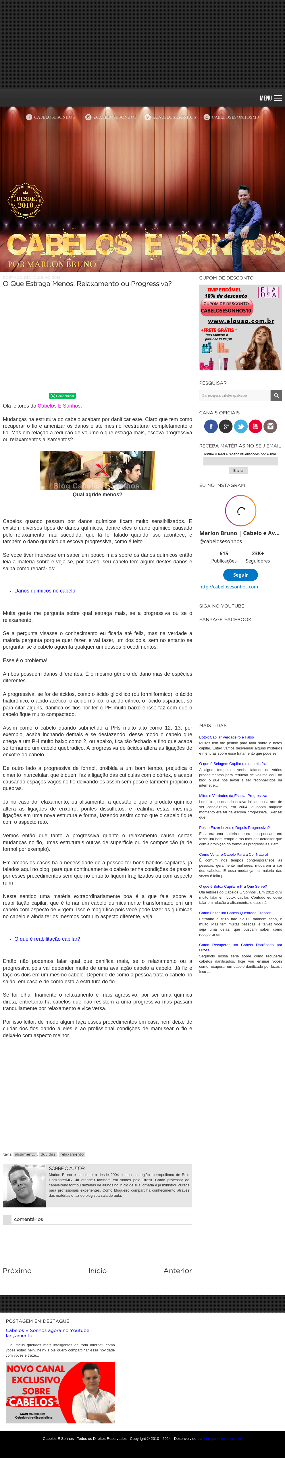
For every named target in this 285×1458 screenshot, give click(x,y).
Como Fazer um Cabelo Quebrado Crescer (235, 1035)
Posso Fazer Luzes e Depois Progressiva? (234, 950)
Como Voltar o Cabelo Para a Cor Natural (233, 977)
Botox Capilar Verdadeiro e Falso (226, 859)
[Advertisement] (142, 44)
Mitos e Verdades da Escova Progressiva (233, 918)
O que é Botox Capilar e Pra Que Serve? (233, 1009)
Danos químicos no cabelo (44, 591)
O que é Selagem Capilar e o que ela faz (233, 886)
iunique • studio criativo (223, 1438)
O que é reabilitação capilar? (47, 939)
